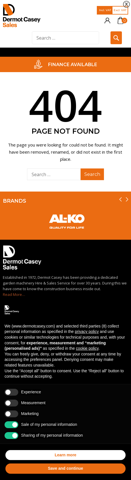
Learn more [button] (65, 455)
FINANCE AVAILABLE (72, 64)
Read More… (14, 294)
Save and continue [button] (65, 468)
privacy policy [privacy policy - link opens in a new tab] (87, 331)
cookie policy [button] (87, 348)
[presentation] (120, 199)
